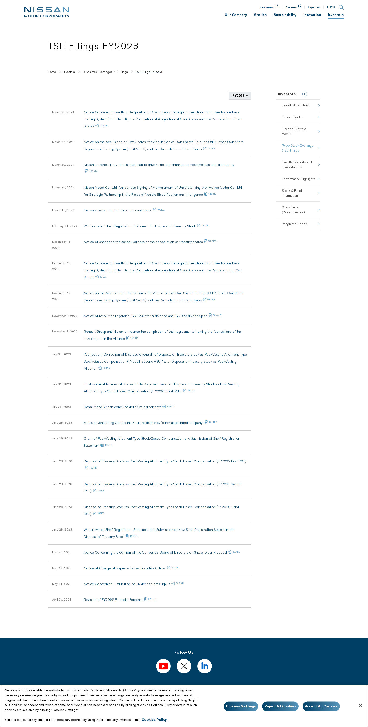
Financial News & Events (294, 131)
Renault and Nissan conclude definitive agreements (122, 406)
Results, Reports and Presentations (297, 164)
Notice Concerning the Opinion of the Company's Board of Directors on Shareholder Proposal (155, 552)
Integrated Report (294, 224)
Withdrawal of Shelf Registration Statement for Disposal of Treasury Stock (140, 225)
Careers (291, 7)
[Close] (360, 705)
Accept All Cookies (321, 706)
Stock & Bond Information (292, 193)
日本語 (331, 7)
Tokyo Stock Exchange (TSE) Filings (298, 147)
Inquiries (314, 7)
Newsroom (267, 7)
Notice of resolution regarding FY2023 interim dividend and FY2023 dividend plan (145, 315)
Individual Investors (295, 105)
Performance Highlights (298, 179)
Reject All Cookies (280, 706)
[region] (184, 706)
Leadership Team (294, 117)
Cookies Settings (241, 706)
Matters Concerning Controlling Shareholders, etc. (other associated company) (144, 422)
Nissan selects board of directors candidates (118, 209)
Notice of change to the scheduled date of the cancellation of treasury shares (143, 241)
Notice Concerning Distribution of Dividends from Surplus (127, 583)
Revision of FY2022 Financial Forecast (113, 599)
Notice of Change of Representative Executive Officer (125, 567)
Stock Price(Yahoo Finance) (293, 209)
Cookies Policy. (154, 720)
